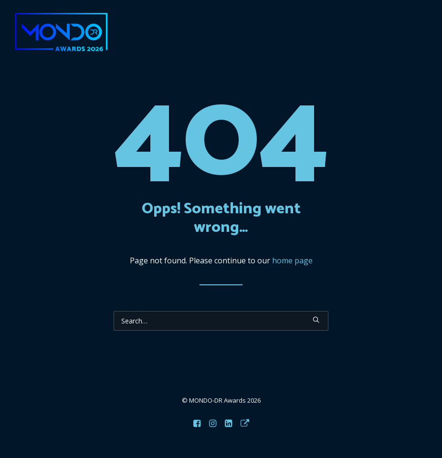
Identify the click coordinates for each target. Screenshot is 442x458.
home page (292, 260)
